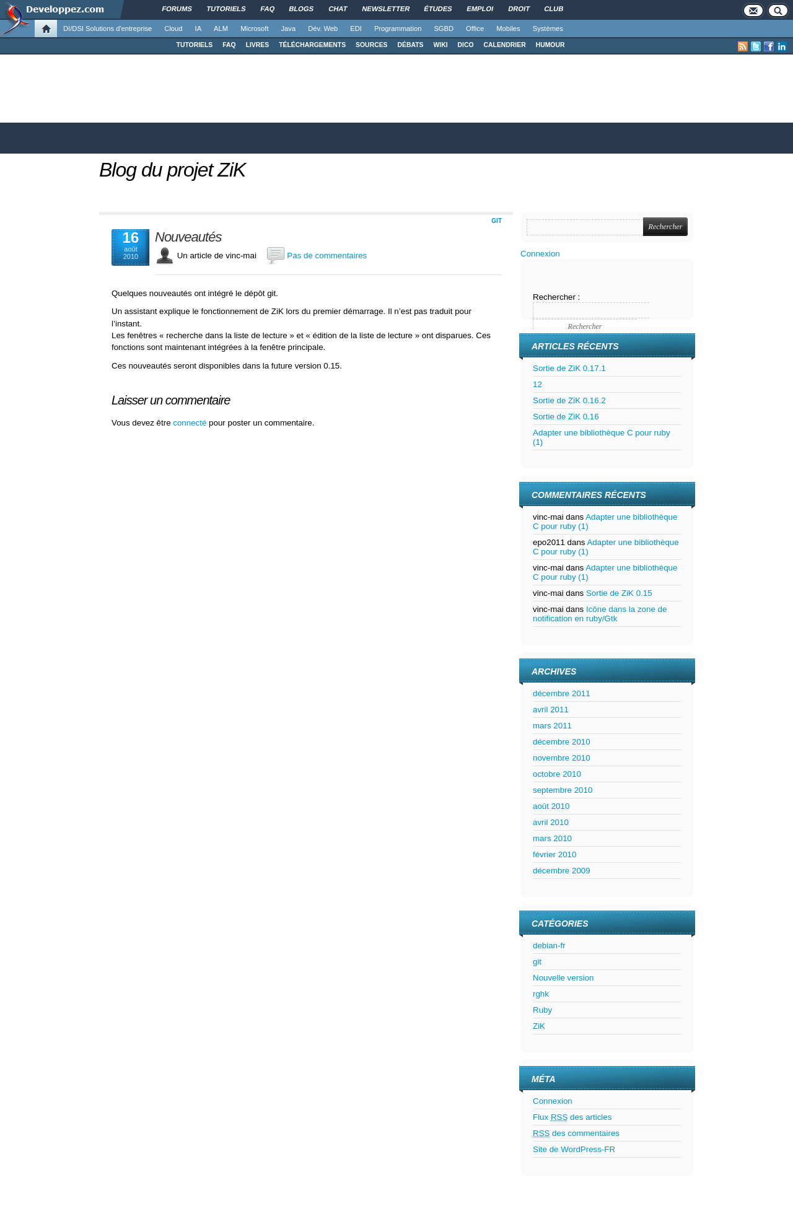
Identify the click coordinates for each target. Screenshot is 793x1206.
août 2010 (551, 806)
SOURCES (371, 45)
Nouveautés (188, 237)
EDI (356, 28)
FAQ (228, 45)
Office (475, 28)
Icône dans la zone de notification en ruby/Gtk (600, 614)
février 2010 (554, 854)
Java (288, 28)
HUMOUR (550, 45)
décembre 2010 (561, 741)
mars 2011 (552, 725)
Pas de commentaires (327, 255)
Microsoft (254, 28)
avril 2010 (551, 822)
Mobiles (508, 28)
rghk (541, 993)
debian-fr (549, 945)
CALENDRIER (505, 45)
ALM (221, 28)
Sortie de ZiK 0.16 (566, 416)
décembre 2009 (561, 870)
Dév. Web (323, 28)
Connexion (540, 253)
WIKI (440, 45)
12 (537, 384)
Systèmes (548, 28)
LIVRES (257, 45)
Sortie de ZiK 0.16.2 (569, 400)
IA (198, 28)
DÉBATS (411, 45)
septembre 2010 (562, 790)
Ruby (542, 1010)
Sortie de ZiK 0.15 (619, 593)
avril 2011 (551, 709)
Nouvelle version (563, 977)
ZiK (539, 1026)
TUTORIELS (195, 45)
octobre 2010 (557, 774)
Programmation (397, 28)
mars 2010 (552, 838)
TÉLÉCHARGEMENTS (312, 45)
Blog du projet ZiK (172, 170)
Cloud (173, 28)
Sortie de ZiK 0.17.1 (569, 368)
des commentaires (576, 1133)
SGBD (443, 28)
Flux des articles (572, 1117)
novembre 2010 (561, 757)
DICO (466, 45)
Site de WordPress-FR (574, 1149)
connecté (191, 422)
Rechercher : (556, 297)
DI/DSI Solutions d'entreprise (107, 28)
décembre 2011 (561, 693)
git (496, 220)
